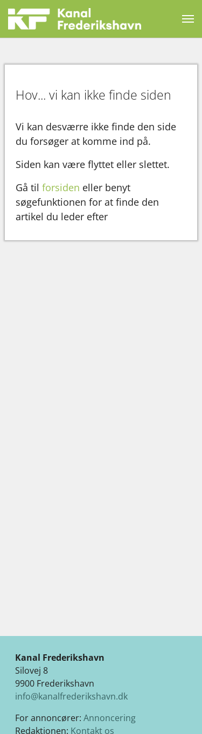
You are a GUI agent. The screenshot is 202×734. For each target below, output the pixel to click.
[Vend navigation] (188, 19)
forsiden (61, 187)
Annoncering (109, 718)
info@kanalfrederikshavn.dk (71, 696)
